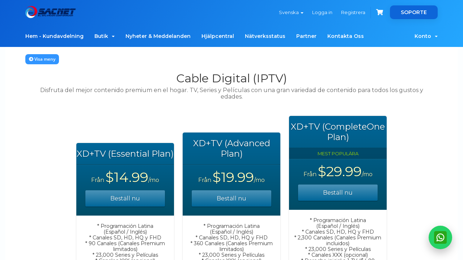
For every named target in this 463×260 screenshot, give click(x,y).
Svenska (291, 12)
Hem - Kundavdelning (54, 36)
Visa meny (42, 59)
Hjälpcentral (217, 36)
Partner (306, 36)
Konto (426, 36)
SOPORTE (414, 12)
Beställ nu (125, 198)
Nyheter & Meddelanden (158, 36)
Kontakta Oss (345, 36)
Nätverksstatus (265, 36)
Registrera (353, 12)
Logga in (322, 12)
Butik (104, 36)
